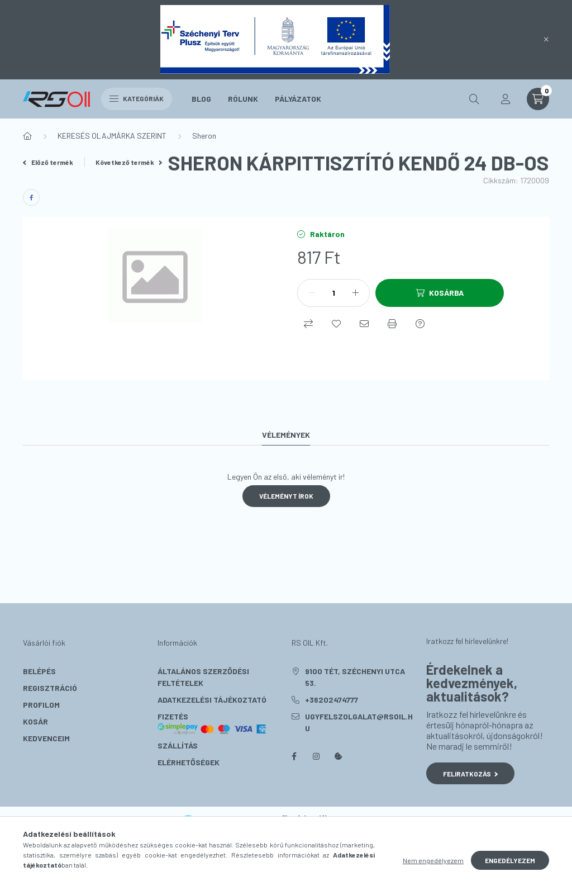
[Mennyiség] (333, 293)
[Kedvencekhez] (336, 323)
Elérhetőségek (189, 762)
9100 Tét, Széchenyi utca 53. (355, 677)
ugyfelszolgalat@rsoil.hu (359, 722)
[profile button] (505, 99)
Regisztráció (50, 688)
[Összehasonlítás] (308, 323)
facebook (294, 756)
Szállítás (178, 745)
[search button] (474, 99)
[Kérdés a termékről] (420, 323)
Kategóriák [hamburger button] (136, 98)
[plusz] (355, 293)
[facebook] (31, 197)
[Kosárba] (439, 293)
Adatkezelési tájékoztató (212, 699)
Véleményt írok (286, 496)
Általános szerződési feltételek (203, 677)
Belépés (39, 671)
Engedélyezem (510, 860)
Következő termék (129, 162)
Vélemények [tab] (286, 434)
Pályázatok (298, 98)
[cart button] (538, 99)
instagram (316, 756)
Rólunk (243, 98)
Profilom (41, 704)
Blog (201, 98)
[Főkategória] (27, 136)
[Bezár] (546, 39)
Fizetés (212, 723)
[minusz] (311, 293)
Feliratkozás (470, 774)
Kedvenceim (46, 738)
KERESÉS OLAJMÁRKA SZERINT (112, 135)
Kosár (35, 721)
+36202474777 (331, 699)
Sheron (204, 135)
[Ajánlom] (364, 323)
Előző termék (48, 162)
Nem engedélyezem (433, 860)
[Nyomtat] (392, 323)
